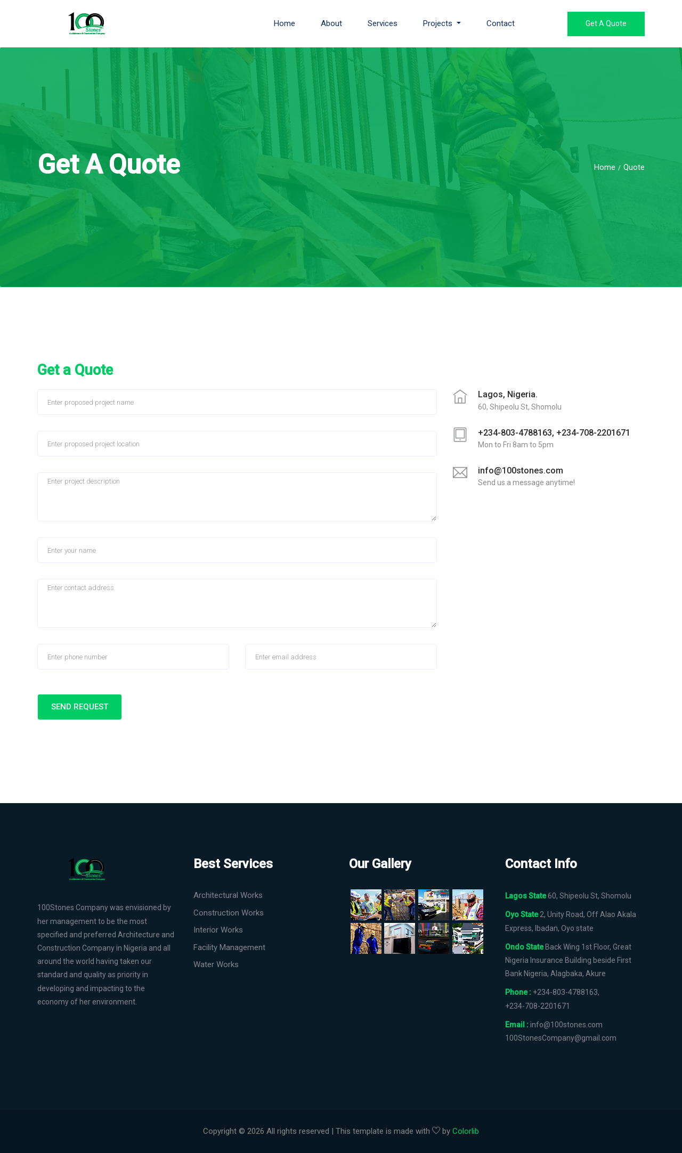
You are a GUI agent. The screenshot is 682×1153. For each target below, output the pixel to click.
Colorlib (465, 1131)
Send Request (79, 707)
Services (382, 23)
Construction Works (228, 913)
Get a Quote (606, 23)
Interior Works (218, 930)
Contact (500, 23)
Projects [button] (438, 23)
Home (284, 23)
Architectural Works (228, 895)
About (331, 23)
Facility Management (229, 947)
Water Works (216, 964)
